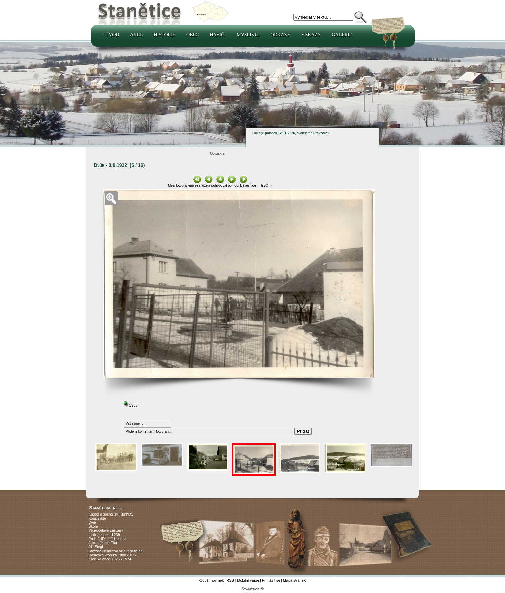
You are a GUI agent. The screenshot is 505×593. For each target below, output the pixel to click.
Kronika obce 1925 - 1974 (110, 559)
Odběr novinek (211, 580)
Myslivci (248, 34)
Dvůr (93, 522)
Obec (192, 34)
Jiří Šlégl (96, 547)
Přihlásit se (271, 580)
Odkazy (281, 34)
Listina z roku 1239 (104, 535)
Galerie (342, 34)
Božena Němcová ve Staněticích (116, 551)
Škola (93, 526)
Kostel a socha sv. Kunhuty (111, 514)
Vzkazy (311, 34)
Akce (136, 34)
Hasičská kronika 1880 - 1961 (113, 555)
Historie (165, 34)
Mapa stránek (294, 580)
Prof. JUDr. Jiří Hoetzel (108, 539)
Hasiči (218, 34)
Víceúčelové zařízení (106, 530)
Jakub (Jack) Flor (103, 543)
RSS (230, 580)
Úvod (112, 34)
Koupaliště (97, 518)
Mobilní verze (248, 580)
